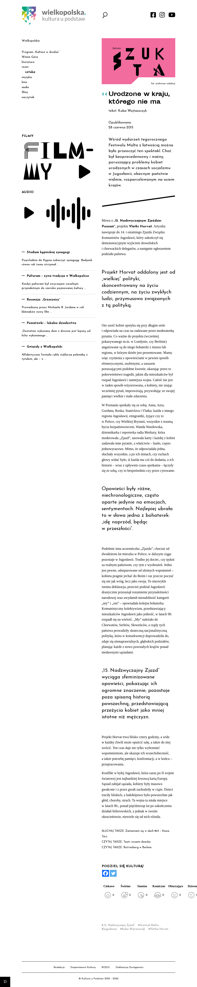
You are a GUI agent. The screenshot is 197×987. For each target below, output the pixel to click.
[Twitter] (113, 873)
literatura (28, 62)
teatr (25, 67)
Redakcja (59, 967)
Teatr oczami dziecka (137, 841)
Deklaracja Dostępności (129, 967)
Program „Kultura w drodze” (40, 52)
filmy (25, 92)
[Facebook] (105, 873)
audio (25, 87)
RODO (106, 967)
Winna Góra (30, 57)
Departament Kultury (83, 967)
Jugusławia (110, 929)
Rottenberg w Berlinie (137, 847)
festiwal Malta (149, 925)
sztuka (30, 72)
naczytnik (28, 97)
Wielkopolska (31, 40)
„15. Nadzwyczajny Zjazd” (119, 925)
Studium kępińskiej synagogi (48, 252)
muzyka (27, 77)
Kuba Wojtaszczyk (133, 929)
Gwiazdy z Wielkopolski (44, 346)
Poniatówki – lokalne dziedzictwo (51, 323)
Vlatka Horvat (159, 929)
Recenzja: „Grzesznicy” (43, 299)
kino (24, 82)
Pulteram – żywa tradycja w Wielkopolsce (58, 276)
